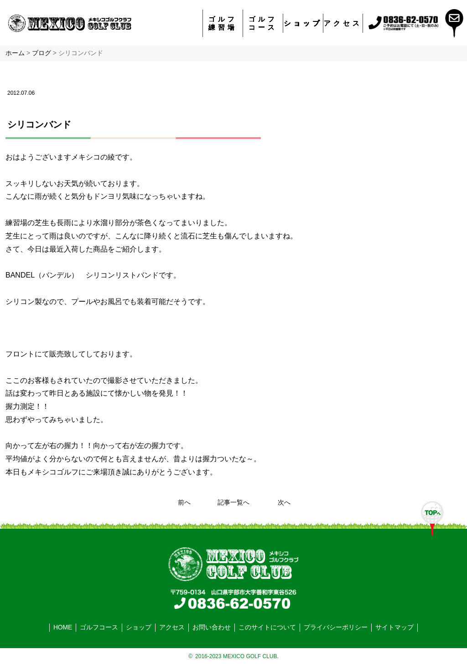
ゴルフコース (263, 23)
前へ (184, 502)
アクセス (343, 23)
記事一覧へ (233, 502)
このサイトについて (267, 627)
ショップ (303, 23)
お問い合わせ (211, 627)
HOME (62, 627)
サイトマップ (394, 627)
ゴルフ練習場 (222, 23)
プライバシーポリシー (336, 627)
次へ (284, 502)
